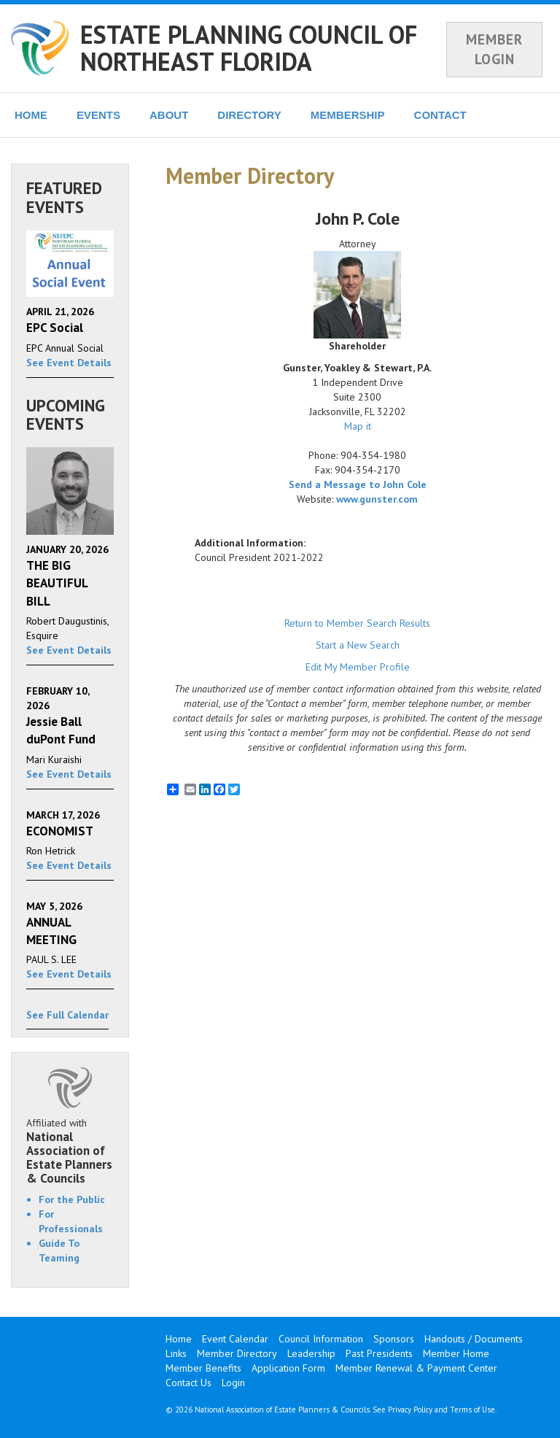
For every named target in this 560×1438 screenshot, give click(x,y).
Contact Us (188, 1382)
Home (179, 1338)
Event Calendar (235, 1338)
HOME (31, 115)
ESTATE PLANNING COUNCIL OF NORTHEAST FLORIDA (248, 47)
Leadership (311, 1353)
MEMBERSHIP (348, 115)
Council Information (321, 1338)
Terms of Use (472, 1409)
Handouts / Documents (473, 1338)
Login (233, 1382)
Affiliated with (70, 1150)
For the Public (72, 1199)
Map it (357, 426)
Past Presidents (379, 1353)
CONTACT (440, 115)
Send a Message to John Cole (358, 484)
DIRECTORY (249, 115)
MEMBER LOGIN (494, 49)
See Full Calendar (67, 1014)
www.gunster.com (377, 499)
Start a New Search (358, 645)
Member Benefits (203, 1368)
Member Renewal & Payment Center (416, 1368)
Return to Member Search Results (357, 623)
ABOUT (168, 115)
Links (176, 1353)
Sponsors (393, 1338)
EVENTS (98, 115)
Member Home (456, 1353)
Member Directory (237, 1353)
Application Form (288, 1368)
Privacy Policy (410, 1409)
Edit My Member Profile (358, 666)
